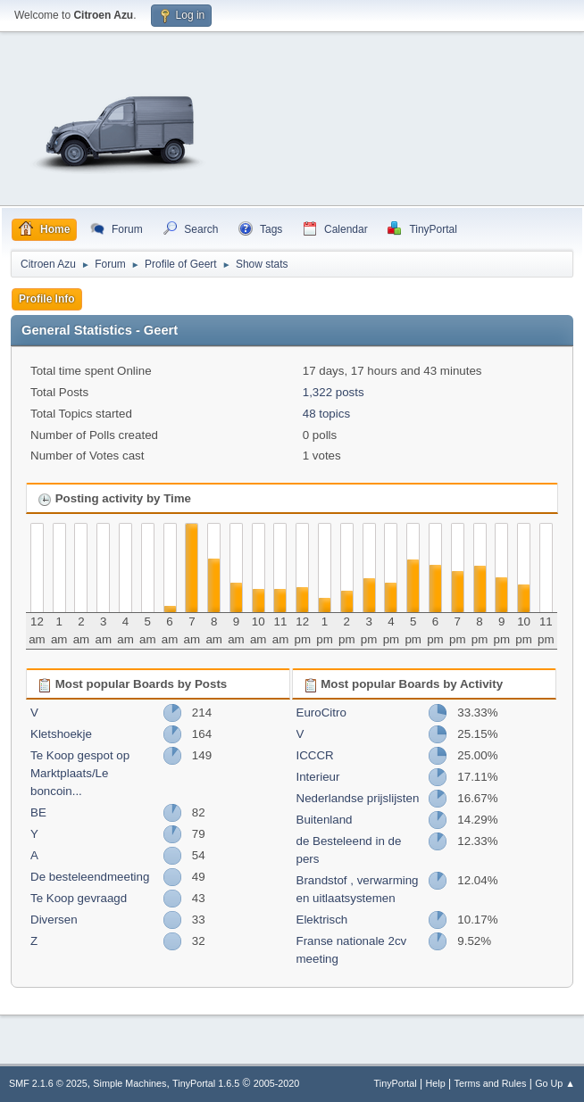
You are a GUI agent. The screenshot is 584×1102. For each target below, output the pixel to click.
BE (38, 812)
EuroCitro (321, 712)
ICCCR (315, 755)
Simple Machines (129, 1083)
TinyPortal (395, 1083)
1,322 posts (333, 392)
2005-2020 (277, 1083)
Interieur (318, 776)
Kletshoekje (61, 734)
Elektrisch (322, 919)
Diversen (54, 919)
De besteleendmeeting (89, 876)
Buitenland (324, 819)
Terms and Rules (491, 1083)
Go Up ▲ (555, 1083)
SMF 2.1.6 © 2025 (48, 1083)
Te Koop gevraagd (78, 898)
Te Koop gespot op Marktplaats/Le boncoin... (79, 773)
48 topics (326, 413)
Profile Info (47, 299)
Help (436, 1083)
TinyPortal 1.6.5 (205, 1083)
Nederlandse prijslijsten (358, 798)
